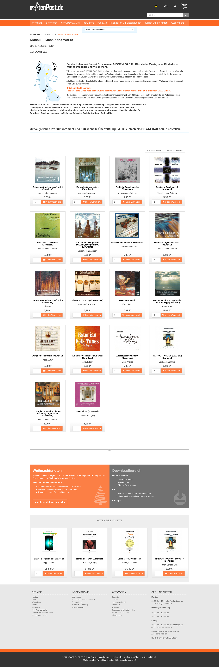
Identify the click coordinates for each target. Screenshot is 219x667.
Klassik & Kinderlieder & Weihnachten (134, 493)
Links (34, 600)
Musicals (102, 23)
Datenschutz (77, 602)
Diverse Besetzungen (127, 485)
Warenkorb (36, 602)
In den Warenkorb (52, 202)
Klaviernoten (123, 482)
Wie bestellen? (78, 607)
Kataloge (116, 500)
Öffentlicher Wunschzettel (42, 612)
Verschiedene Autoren (47, 193)
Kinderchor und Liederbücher (125, 23)
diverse (48, 306)
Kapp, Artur (127, 304)
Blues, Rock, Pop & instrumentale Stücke (135, 496)
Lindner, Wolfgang (87, 415)
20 (155, 150)
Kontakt (35, 597)
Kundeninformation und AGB (83, 600)
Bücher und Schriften (156, 23)
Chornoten (51, 23)
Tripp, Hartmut (49, 563)
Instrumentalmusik (70, 23)
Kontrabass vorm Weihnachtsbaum (53, 492)
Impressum (76, 597)
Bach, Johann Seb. (167, 362)
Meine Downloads (39, 615)
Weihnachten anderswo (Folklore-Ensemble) (57, 489)
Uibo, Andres (127, 362)
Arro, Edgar (88, 362)
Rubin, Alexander (129, 563)
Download (89, 23)
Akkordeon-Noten (125, 480)
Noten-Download (120, 475)
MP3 (114, 489)
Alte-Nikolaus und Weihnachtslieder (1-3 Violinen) (59, 486)
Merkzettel (36, 607)
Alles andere (177, 23)
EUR (167, 6)
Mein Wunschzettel (39, 610)
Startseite (36, 23)
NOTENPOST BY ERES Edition (164, 638)
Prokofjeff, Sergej (89, 563)
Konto (34, 605)
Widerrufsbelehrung (80, 605)
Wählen (175, 150)
